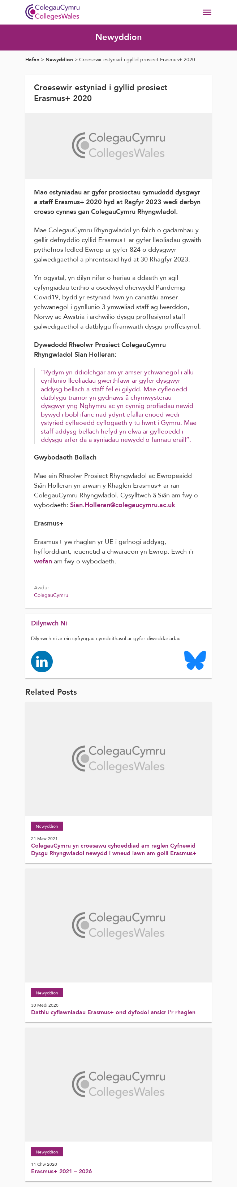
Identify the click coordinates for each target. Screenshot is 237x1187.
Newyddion (59, 59)
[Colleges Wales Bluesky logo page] (195, 659)
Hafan (32, 59)
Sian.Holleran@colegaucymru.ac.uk (122, 505)
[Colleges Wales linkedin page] (42, 661)
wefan (43, 561)
